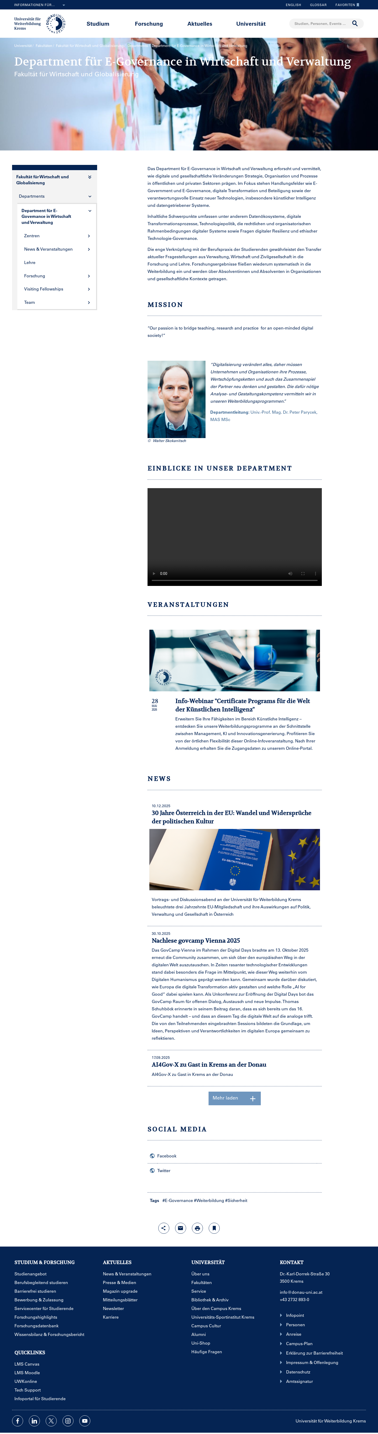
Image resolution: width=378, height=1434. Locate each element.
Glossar (316, 4)
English (293, 5)
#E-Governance (177, 1200)
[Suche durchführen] (355, 23)
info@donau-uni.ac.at (301, 1292)
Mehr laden (234, 1098)
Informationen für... (40, 5)
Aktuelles (199, 23)
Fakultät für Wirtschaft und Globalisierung (90, 45)
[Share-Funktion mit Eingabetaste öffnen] (163, 1228)
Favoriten (346, 4)
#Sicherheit (236, 1200)
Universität (251, 23)
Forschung (149, 23)
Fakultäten (44, 45)
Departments (138, 45)
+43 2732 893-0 (294, 1299)
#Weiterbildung (209, 1200)
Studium (98, 23)
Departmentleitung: (229, 412)
